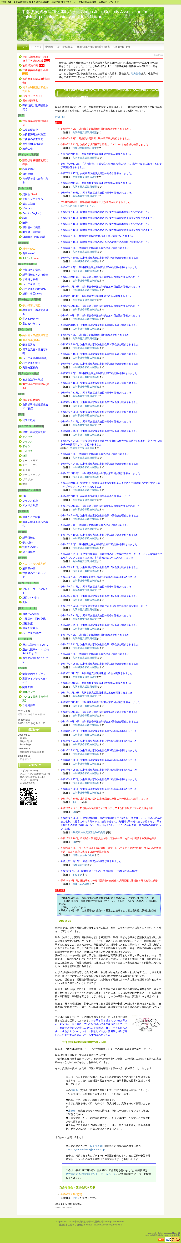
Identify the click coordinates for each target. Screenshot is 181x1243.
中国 (25, 484)
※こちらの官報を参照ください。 (79, 205)
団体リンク (26, 759)
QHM (178, 1235)
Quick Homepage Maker (167, 1233)
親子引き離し (97, 1146)
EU (74, 811)
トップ (23, 46)
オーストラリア (31, 474)
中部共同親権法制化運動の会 (89, 1221)
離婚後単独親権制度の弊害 (93, 46)
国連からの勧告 (81, 884)
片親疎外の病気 (32, 777)
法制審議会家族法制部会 (86, 261)
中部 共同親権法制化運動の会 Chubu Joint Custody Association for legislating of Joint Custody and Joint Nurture (84, 14)
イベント (29, 780)
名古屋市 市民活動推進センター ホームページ (90, 1174)
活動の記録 (26, 741)
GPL (173, 1235)
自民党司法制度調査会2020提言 (88, 832)
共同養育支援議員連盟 (85, 132)
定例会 (49, 46)
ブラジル (27, 479)
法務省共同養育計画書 (85, 148)
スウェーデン (30, 465)
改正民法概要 (65, 46)
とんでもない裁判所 (35, 773)
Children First (121, 46)
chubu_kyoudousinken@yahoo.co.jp (85, 1149)
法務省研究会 (80, 864)
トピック (36, 46)
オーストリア (30, 460)
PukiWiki (155, 1235)
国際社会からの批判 (83, 855)
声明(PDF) (60, 116)
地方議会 (136, 73)
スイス (26, 469)
